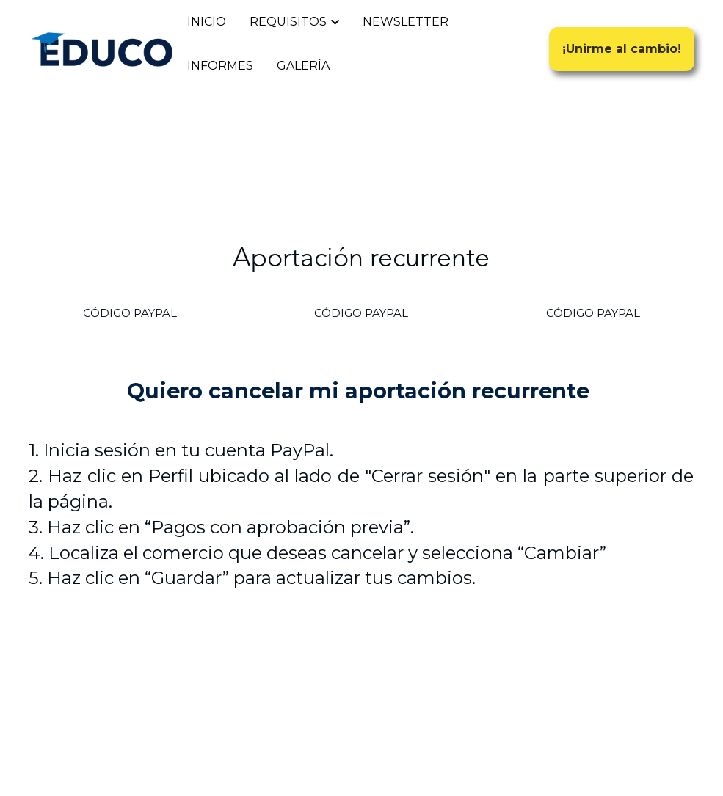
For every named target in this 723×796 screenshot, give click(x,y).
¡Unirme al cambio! (621, 49)
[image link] (102, 48)
